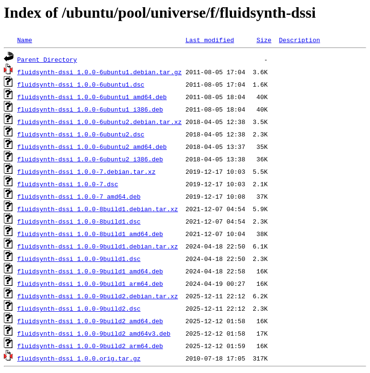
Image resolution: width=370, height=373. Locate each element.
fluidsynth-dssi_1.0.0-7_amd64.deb (78, 196)
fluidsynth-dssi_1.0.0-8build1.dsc (78, 221)
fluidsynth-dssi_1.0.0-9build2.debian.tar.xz (97, 296)
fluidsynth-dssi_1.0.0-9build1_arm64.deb (90, 283)
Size (263, 39)
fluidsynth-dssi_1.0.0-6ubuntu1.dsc (80, 84)
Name (24, 39)
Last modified (209, 39)
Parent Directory (47, 59)
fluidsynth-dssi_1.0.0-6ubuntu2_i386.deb (90, 159)
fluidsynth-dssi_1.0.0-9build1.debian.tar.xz (97, 246)
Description (299, 39)
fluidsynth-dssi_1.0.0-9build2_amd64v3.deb (94, 333)
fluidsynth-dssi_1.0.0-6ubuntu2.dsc (80, 134)
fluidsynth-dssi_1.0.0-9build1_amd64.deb (90, 271)
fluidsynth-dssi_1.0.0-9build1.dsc (78, 258)
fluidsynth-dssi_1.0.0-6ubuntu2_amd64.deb (92, 146)
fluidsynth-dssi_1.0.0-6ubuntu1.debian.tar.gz (99, 72)
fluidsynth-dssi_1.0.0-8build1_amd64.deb (90, 233)
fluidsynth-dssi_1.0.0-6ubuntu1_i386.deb (90, 109)
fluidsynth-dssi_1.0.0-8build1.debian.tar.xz (97, 208)
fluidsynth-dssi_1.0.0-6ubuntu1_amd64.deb (92, 96)
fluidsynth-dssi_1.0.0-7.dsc (67, 184)
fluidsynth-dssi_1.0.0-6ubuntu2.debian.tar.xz (99, 121)
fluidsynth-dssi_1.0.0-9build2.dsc (78, 308)
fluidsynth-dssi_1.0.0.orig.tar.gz (78, 358)
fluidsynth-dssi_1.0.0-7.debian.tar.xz (86, 171)
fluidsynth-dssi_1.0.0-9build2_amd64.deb (90, 320)
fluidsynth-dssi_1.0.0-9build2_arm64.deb (90, 345)
